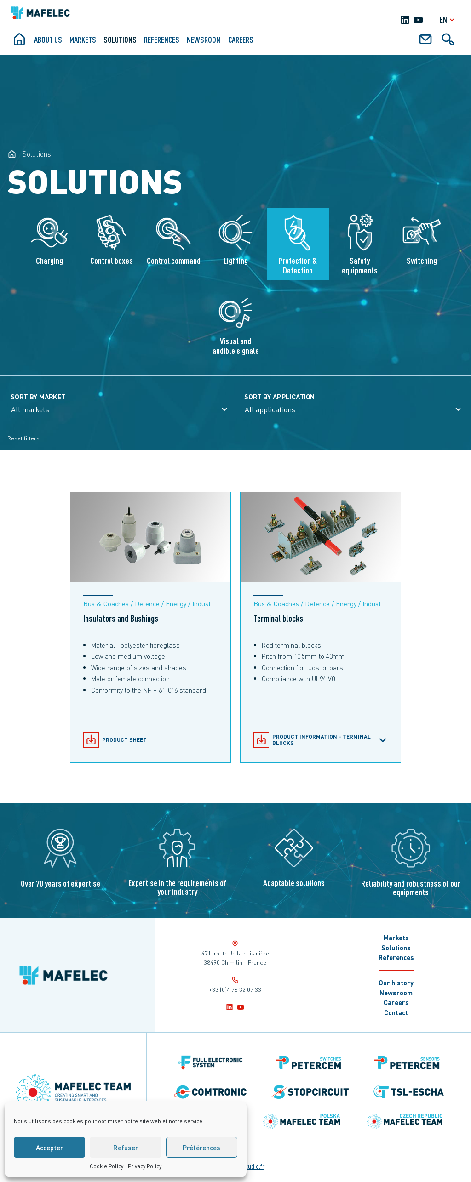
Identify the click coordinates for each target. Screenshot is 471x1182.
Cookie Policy (106, 1166)
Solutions (120, 39)
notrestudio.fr (246, 1166)
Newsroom (204, 39)
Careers (240, 39)
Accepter (49, 1147)
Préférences (201, 1147)
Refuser (125, 1147)
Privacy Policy (144, 1166)
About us (48, 39)
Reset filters (23, 438)
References (161, 39)
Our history (396, 982)
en (448, 19)
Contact (396, 1012)
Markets (82, 39)
